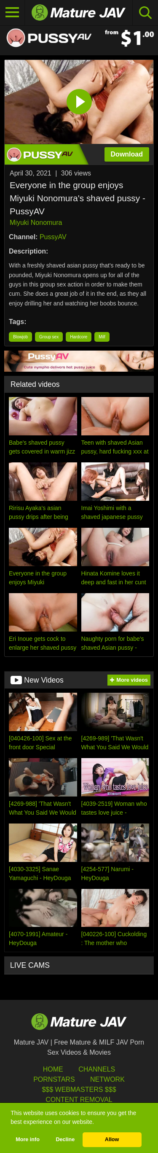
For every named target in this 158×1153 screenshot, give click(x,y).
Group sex (49, 337)
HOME (53, 1069)
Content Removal (79, 1099)
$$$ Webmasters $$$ (79, 1089)
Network (107, 1079)
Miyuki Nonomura (36, 222)
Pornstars (54, 1079)
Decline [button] (65, 1139)
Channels (96, 1069)
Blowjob (20, 337)
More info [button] (28, 1139)
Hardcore (78, 337)
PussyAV (53, 236)
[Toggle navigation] (12, 12)
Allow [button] (112, 1139)
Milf (102, 337)
